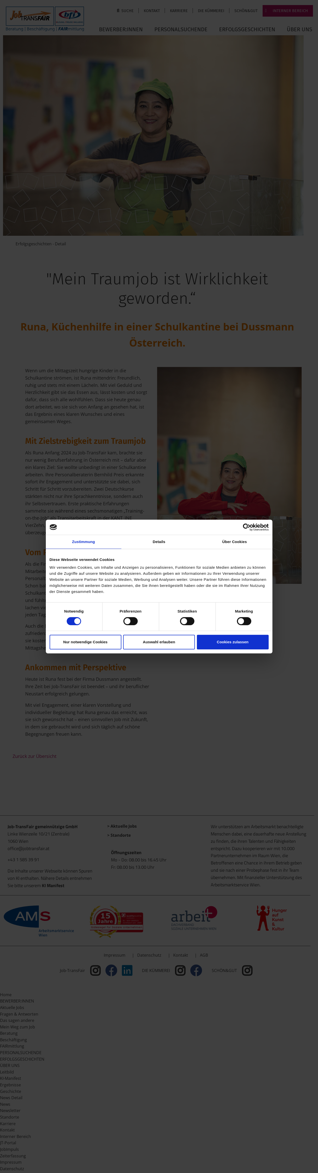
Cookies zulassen (233, 642)
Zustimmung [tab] (83, 542)
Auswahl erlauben (159, 642)
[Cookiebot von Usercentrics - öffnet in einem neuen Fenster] (247, 527)
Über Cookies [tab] (234, 542)
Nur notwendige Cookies (85, 642)
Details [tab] (159, 542)
